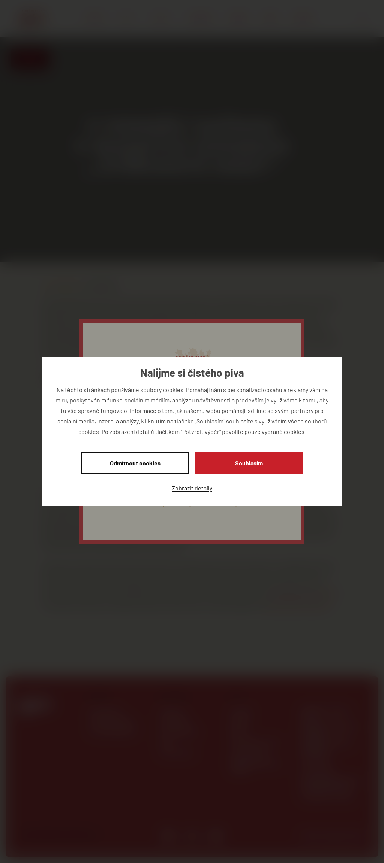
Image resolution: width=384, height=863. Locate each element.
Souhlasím (249, 463)
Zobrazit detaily (192, 488)
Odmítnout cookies (135, 463)
